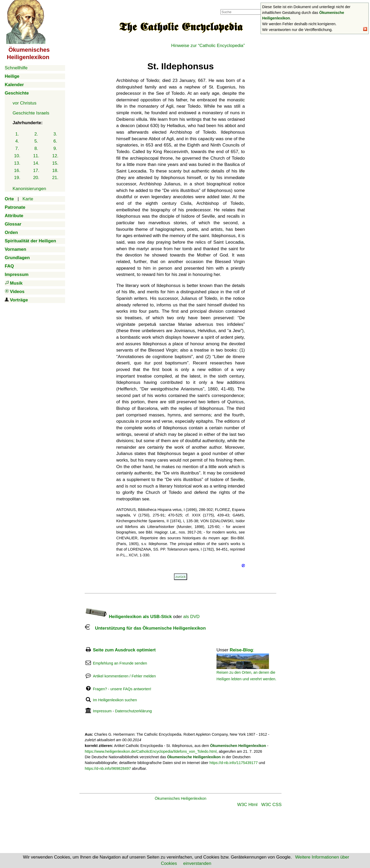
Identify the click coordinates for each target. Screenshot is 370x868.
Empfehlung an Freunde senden (120, 663)
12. (55, 155)
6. (55, 141)
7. (17, 148)
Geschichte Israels (31, 113)
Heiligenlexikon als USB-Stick (128, 616)
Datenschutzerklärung (133, 711)
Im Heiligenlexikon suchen (115, 700)
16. (17, 170)
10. (17, 155)
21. (55, 177)
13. (17, 163)
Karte (28, 198)
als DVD (191, 616)
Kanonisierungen (29, 188)
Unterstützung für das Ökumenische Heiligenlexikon (145, 628)
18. (55, 170)
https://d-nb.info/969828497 (108, 768)
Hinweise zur (208, 45)
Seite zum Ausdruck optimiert (124, 649)
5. (36, 141)
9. (55, 148)
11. (36, 155)
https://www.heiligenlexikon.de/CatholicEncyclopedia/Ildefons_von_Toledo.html (150, 751)
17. (36, 170)
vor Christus (24, 103)
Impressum (102, 711)
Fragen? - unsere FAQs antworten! (122, 689)
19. (17, 177)
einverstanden (197, 863)
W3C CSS (271, 804)
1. (17, 134)
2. (36, 134)
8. (36, 148)
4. (17, 141)
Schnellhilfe (16, 67)
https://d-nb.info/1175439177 (233, 763)
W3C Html (247, 804)
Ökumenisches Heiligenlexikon (181, 798)
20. (36, 177)
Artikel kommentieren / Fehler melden (124, 676)
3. (55, 134)
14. (36, 163)
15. (55, 163)
